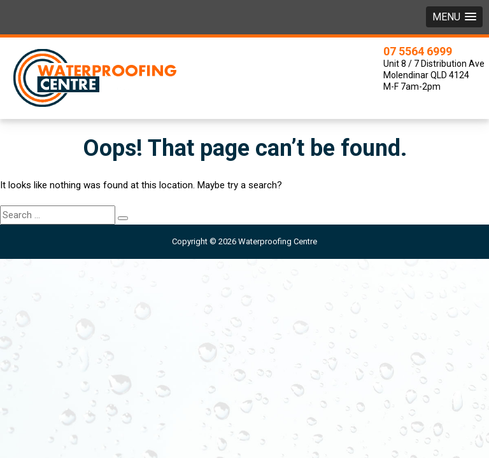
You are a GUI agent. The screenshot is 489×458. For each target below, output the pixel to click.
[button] (454, 16)
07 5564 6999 (417, 51)
